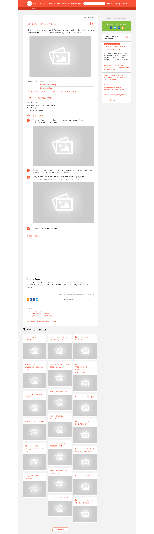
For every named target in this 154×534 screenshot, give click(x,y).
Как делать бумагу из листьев (34, 477)
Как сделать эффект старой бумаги (59, 338)
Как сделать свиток (59, 391)
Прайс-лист (116, 18)
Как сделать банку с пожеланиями (59, 444)
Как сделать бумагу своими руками (84, 501)
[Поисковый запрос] (94, 3)
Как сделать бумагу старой (39, 313)
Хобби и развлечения (39, 9)
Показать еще (60, 529)
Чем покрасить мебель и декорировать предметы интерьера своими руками (114, 87)
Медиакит (109, 18)
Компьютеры (76, 3)
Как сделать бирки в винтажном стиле (84, 449)
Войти (110, 3)
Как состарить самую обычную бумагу (60, 365)
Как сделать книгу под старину (83, 422)
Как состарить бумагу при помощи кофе (34, 367)
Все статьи (116, 100)
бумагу (44, 120)
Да (80, 299)
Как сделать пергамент (30, 338)
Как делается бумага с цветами (34, 395)
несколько (47, 122)
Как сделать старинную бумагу (40, 316)
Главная (29, 9)
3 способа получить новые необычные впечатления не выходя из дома (114, 77)
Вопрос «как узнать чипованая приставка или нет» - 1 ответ (54, 91)
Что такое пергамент (59, 497)
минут (54, 122)
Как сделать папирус (84, 396)
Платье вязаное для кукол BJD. (115, 95)
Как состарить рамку (34, 421)
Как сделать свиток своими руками (59, 471)
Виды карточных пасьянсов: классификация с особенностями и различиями (116, 67)
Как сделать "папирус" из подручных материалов (81, 368)
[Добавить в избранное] (92, 23)
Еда (45, 3)
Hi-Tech (52, 3)
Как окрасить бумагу (48, 85)
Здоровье (65, 3)
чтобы (35, 172)
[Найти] (103, 3)
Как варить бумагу (47, 88)
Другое (48, 9)
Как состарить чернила (81, 338)
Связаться (124, 18)
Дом (58, 3)
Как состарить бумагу (37, 311)
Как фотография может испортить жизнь (115, 47)
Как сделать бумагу (84, 475)
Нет (90, 299)
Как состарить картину (56, 417)
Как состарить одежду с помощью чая (34, 448)
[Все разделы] (121, 3)
